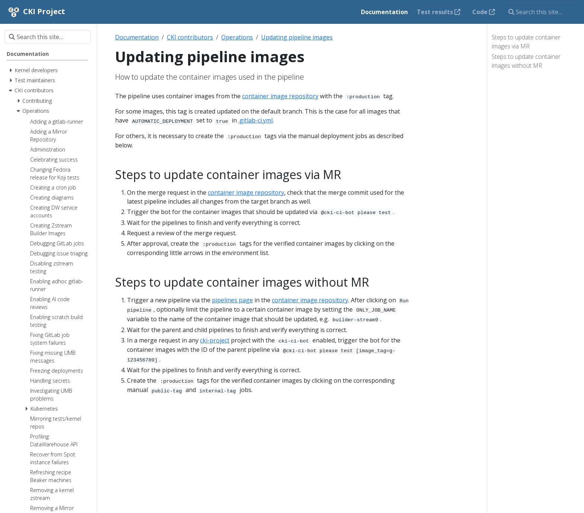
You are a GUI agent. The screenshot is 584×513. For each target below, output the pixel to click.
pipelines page (232, 300)
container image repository (280, 96)
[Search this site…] (542, 12)
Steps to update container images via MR (526, 41)
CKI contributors (190, 37)
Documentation (137, 37)
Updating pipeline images (297, 37)
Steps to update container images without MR (526, 61)
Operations (237, 37)
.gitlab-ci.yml (255, 120)
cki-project (214, 340)
